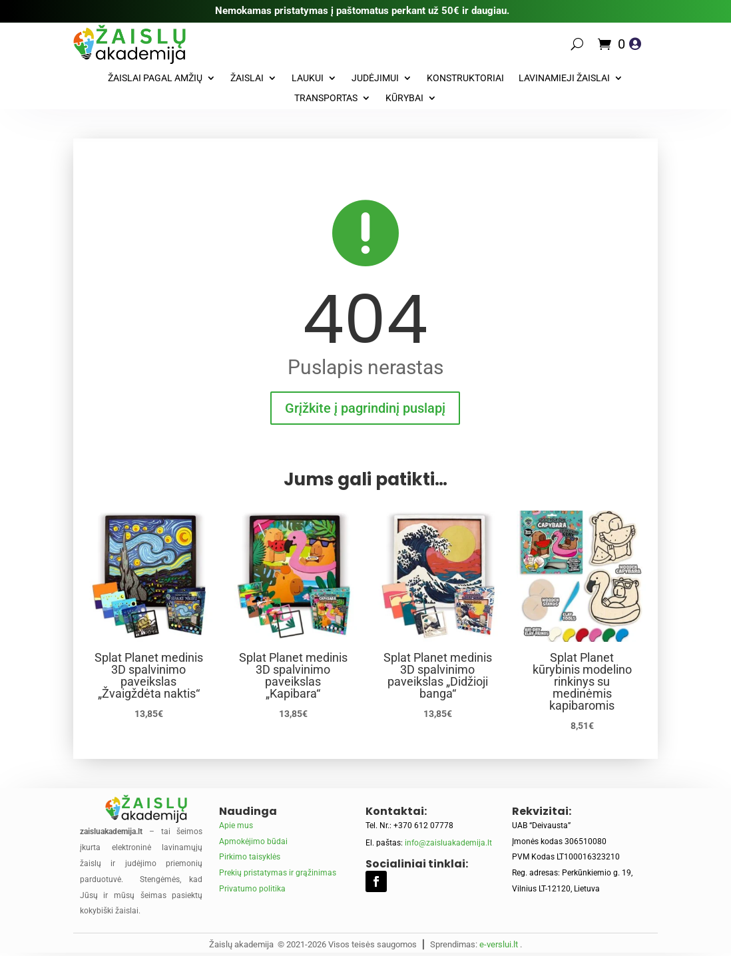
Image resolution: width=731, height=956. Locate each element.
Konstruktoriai (465, 78)
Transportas (326, 98)
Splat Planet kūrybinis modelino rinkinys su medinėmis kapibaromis (582, 681)
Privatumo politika (252, 888)
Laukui (308, 78)
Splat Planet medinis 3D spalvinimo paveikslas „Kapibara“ (293, 675)
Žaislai (247, 78)
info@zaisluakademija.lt (448, 842)
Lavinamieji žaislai (564, 78)
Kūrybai (404, 98)
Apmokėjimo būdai (253, 841)
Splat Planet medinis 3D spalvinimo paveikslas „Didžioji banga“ (437, 675)
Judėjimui (375, 78)
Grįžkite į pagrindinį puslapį (365, 408)
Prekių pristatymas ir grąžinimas (277, 872)
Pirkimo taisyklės (249, 856)
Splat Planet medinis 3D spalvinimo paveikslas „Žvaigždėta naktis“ (149, 675)
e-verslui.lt (498, 944)
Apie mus (236, 825)
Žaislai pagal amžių (155, 78)
